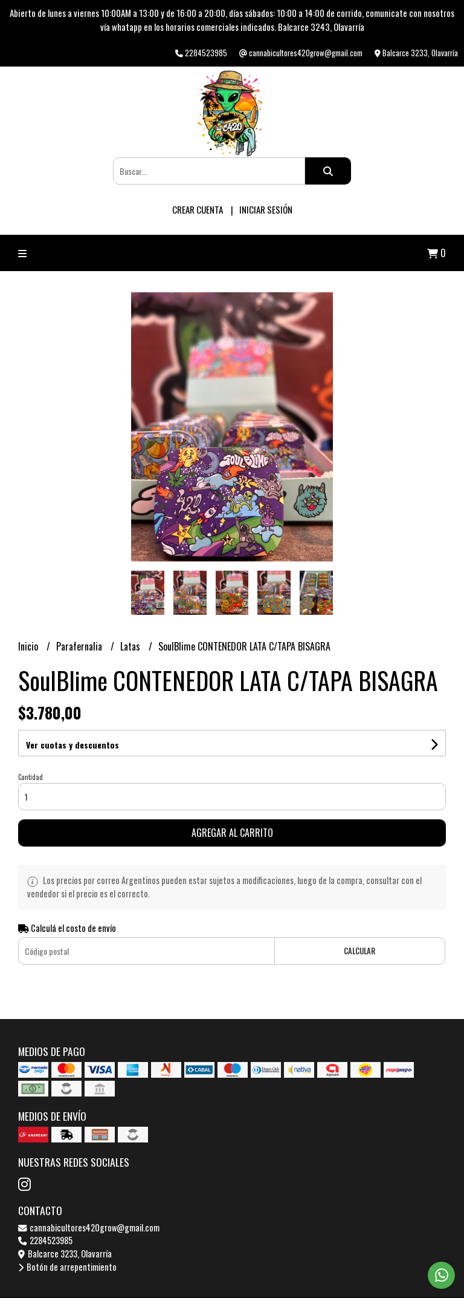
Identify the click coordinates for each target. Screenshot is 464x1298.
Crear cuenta (197, 209)
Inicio (29, 646)
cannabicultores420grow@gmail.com (89, 1227)
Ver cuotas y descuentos (72, 744)
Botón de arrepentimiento (67, 1266)
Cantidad (30, 777)
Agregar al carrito (232, 832)
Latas (131, 646)
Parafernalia (80, 646)
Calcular (359, 951)
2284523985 (45, 1240)
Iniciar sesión (265, 209)
